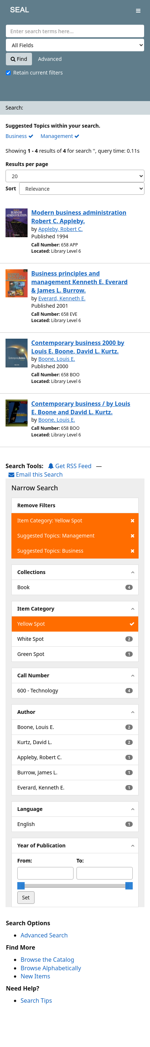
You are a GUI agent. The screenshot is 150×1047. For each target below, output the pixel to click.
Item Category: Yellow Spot (76, 520)
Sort (11, 188)
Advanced (49, 58)
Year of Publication (41, 845)
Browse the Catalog (47, 960)
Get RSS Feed (70, 466)
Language (30, 808)
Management (59, 135)
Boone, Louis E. (56, 358)
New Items (35, 976)
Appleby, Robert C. (60, 228)
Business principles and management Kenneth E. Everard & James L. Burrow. (79, 281)
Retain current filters (34, 72)
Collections (31, 572)
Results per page (27, 163)
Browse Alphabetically (51, 968)
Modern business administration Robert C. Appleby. (78, 216)
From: (24, 860)
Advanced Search (44, 935)
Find (19, 58)
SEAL (14, 11)
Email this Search (35, 474)
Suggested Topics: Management (76, 535)
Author (26, 711)
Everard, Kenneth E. (61, 298)
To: (80, 860)
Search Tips (36, 1000)
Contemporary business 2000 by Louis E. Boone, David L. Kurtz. (77, 347)
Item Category (35, 608)
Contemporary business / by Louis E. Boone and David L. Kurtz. (80, 408)
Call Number (33, 675)
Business (19, 135)
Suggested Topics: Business (76, 550)
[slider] (21, 885)
